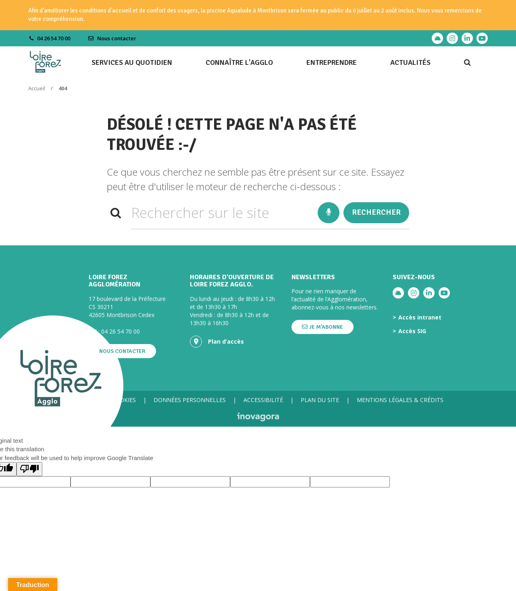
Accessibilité (263, 400)
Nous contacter (112, 38)
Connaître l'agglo (239, 62)
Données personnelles (190, 400)
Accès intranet (419, 317)
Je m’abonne (322, 326)
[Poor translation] (29, 469)
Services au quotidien (132, 62)
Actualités (410, 62)
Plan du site (320, 400)
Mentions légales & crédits (400, 400)
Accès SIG (412, 331)
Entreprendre (331, 62)
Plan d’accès (217, 342)
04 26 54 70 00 (120, 331)
